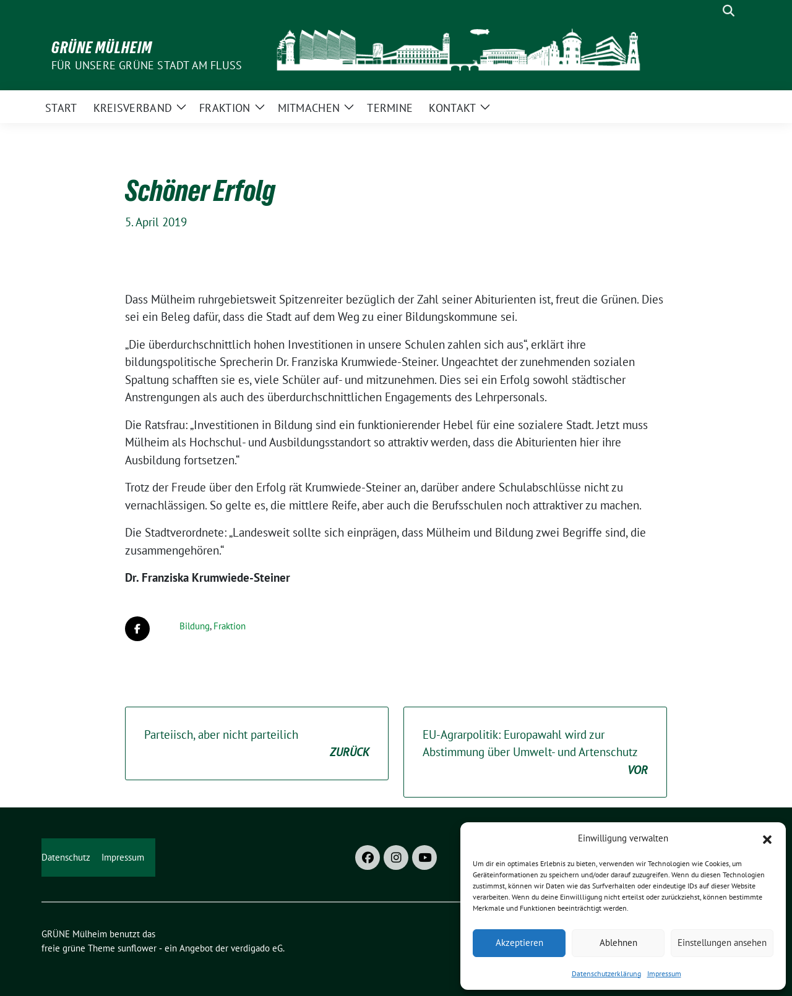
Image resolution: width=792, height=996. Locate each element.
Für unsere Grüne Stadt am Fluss (146, 65)
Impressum (664, 973)
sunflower (137, 948)
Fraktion (229, 626)
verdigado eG (257, 948)
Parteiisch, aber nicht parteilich (256, 744)
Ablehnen (618, 942)
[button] (767, 838)
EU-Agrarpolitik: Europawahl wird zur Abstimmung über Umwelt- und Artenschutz (535, 753)
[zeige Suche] (729, 11)
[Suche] (711, 11)
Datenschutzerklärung (606, 973)
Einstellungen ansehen (722, 942)
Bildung (194, 626)
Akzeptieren (519, 942)
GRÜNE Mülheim (101, 47)
